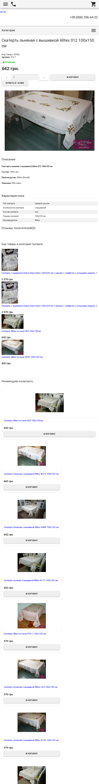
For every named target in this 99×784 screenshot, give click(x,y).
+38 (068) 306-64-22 (84, 17)
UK (1, 12)
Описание (8, 159)
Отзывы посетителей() (18, 228)
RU (5, 12)
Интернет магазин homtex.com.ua (19, 778)
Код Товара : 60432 (11, 54)
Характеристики (13, 195)
